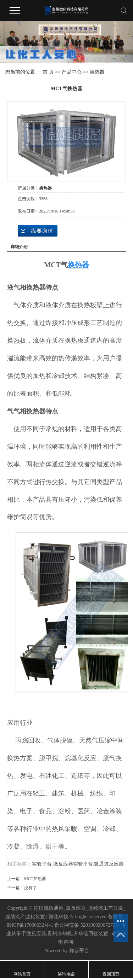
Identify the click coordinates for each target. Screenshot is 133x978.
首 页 (48, 72)
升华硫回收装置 (90, 933)
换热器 (97, 72)
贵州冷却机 (59, 933)
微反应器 (36, 933)
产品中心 (72, 72)
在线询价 (37, 231)
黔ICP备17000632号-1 (30, 925)
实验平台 (42, 864)
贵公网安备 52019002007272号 (87, 925)
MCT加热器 (35, 878)
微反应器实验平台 (73, 864)
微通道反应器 (109, 864)
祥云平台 (79, 950)
